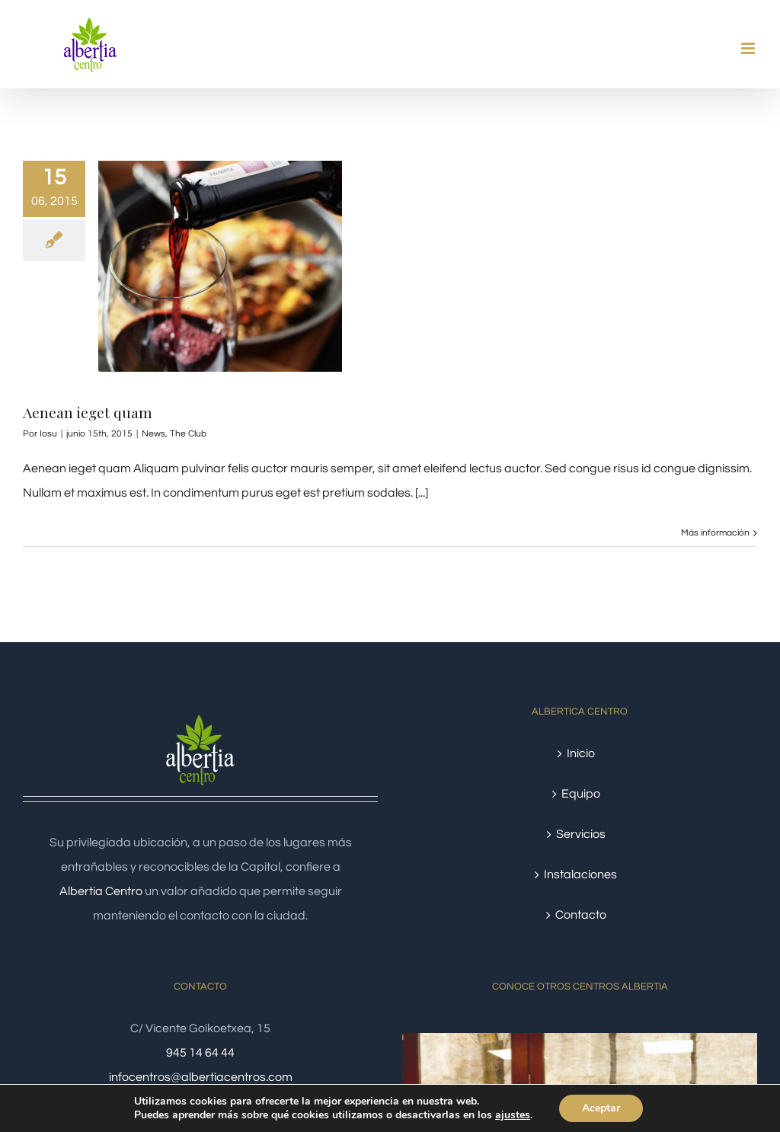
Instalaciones (580, 874)
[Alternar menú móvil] (749, 48)
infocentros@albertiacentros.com (200, 1077)
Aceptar (601, 1108)
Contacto (580, 915)
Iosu (48, 434)
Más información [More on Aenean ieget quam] (715, 533)
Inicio (581, 753)
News (153, 434)
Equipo (580, 794)
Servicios (581, 834)
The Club (188, 434)
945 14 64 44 (200, 1053)
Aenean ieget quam (87, 412)
